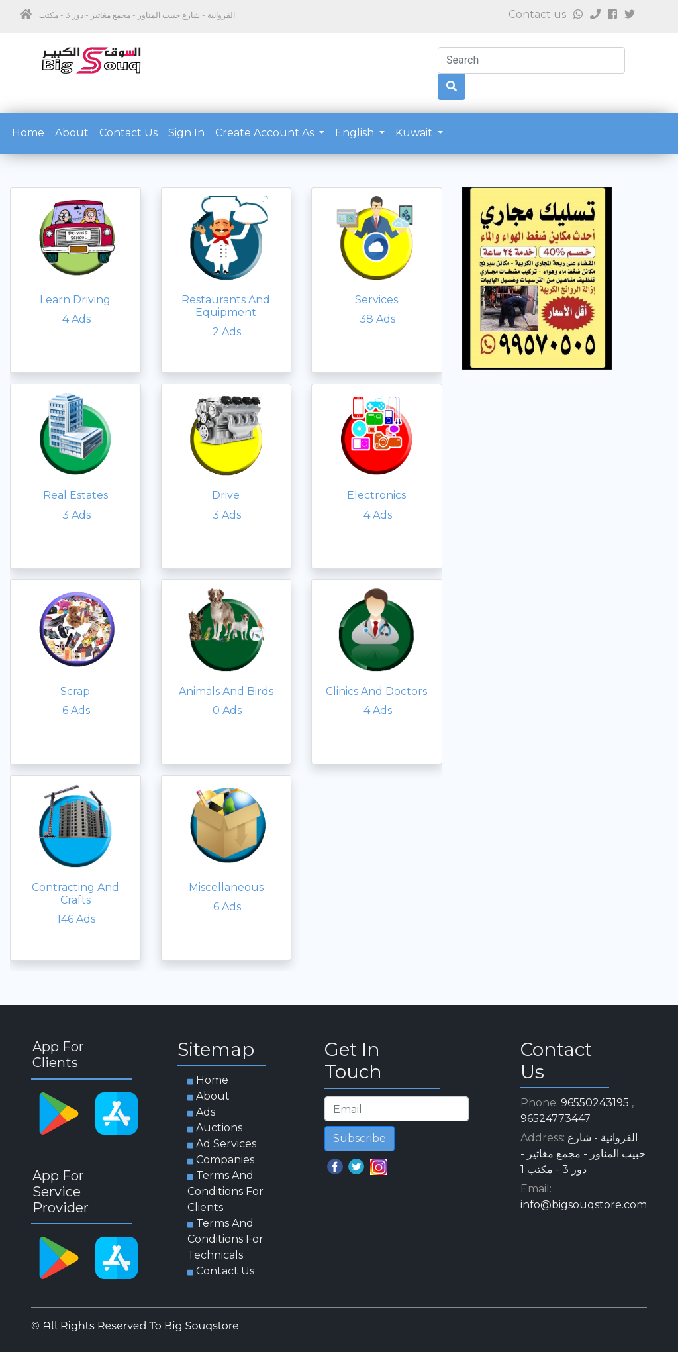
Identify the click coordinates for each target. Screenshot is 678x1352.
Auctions (219, 1127)
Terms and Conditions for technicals (225, 1239)
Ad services (226, 1143)
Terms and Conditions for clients (225, 1191)
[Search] (531, 60)
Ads (205, 1112)
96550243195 (595, 1102)
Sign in (186, 133)
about (72, 133)
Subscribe (359, 1138)
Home (31, 132)
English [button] (356, 133)
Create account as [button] (265, 133)
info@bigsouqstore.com (583, 1204)
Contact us (128, 133)
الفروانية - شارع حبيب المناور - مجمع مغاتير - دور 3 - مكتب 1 (583, 1153)
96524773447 (555, 1118)
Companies (225, 1159)
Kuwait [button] (415, 133)
